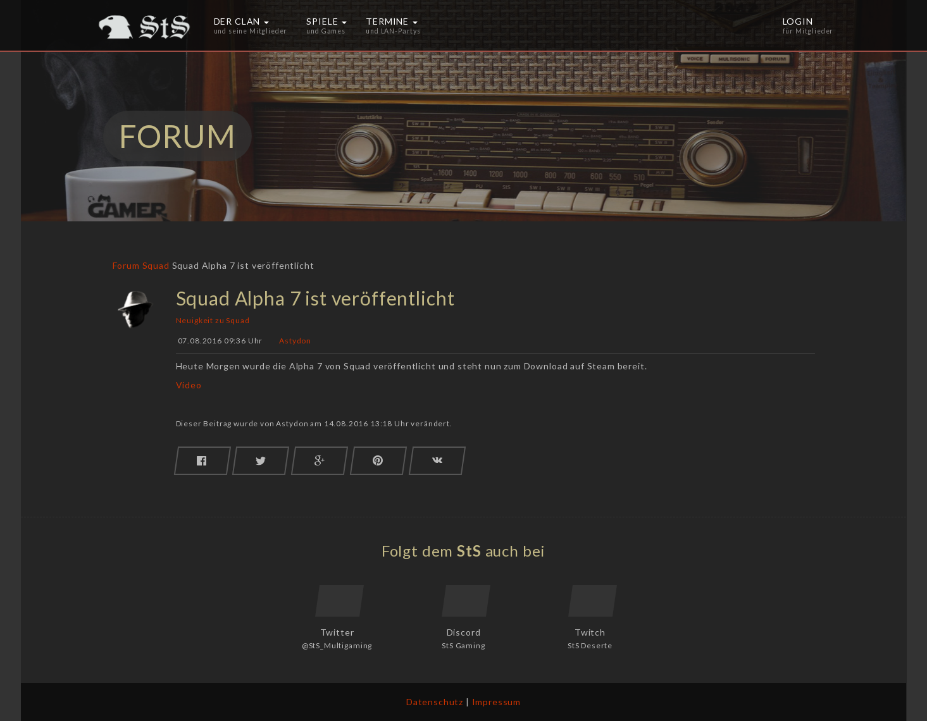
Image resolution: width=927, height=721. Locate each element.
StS (469, 550)
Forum (126, 265)
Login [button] (808, 25)
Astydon (295, 341)
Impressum (496, 701)
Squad (156, 265)
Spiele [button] (326, 25)
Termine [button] (393, 25)
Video (189, 384)
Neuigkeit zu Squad (213, 320)
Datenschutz (434, 701)
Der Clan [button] (251, 25)
